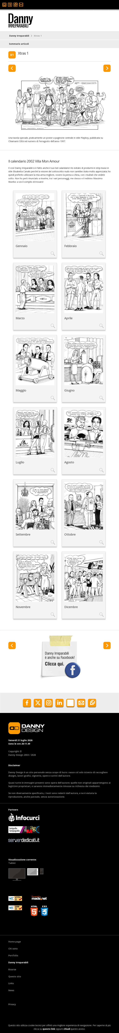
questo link (49, 1028)
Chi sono (13, 948)
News (11, 990)
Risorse (12, 969)
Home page (14, 941)
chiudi (67, 1028)
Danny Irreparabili (19, 35)
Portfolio (13, 955)
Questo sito (14, 976)
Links (11, 983)
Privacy (12, 1004)
